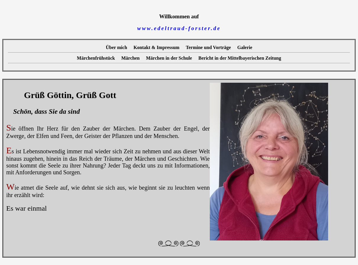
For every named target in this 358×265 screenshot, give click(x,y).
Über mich (116, 47)
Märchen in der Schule (169, 57)
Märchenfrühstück (96, 57)
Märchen (130, 57)
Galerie (244, 47)
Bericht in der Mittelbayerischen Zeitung (240, 57)
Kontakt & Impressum (156, 47)
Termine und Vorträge (208, 47)
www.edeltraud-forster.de (179, 28)
